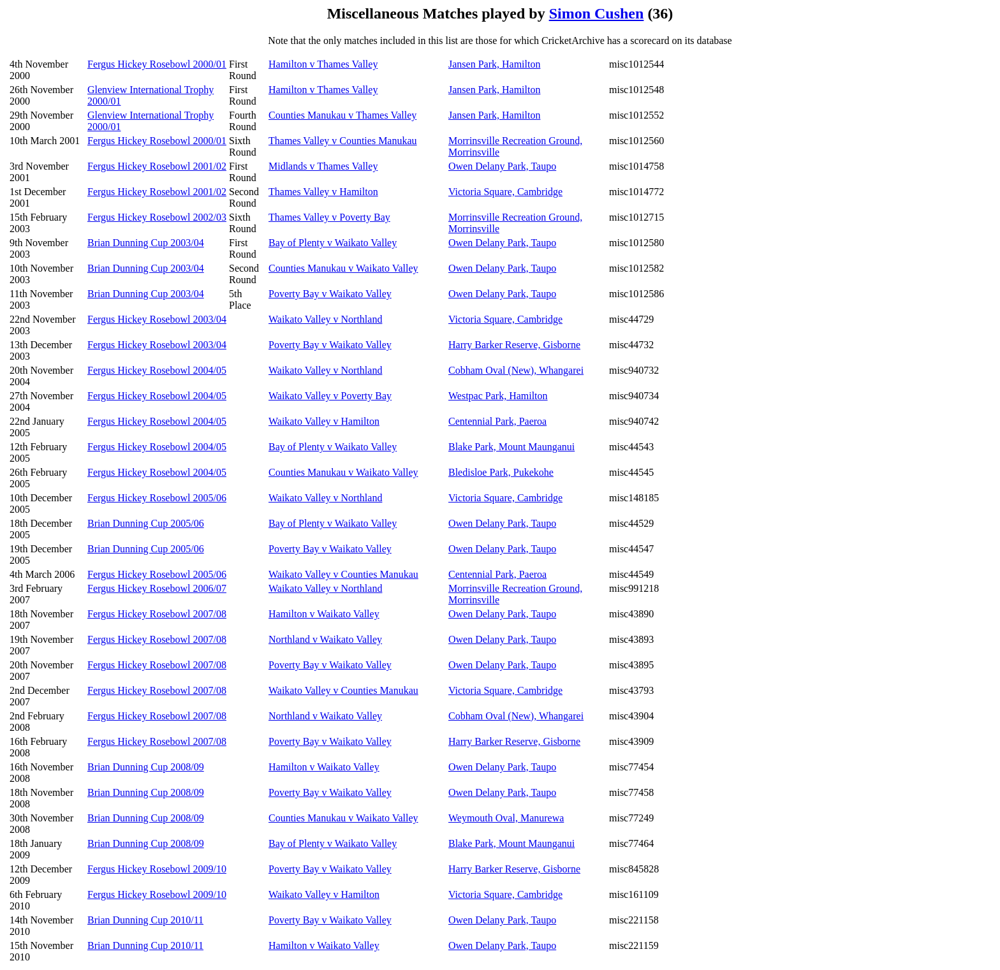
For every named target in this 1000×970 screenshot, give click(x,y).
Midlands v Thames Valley (323, 166)
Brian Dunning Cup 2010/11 (145, 920)
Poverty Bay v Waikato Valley (330, 293)
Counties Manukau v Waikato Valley (343, 268)
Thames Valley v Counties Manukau (342, 140)
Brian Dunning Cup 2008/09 (145, 766)
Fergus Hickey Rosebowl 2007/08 (156, 613)
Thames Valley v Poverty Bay (329, 217)
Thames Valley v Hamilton (323, 191)
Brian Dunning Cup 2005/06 (145, 523)
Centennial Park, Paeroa (497, 421)
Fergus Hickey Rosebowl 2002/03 (156, 217)
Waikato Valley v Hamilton (323, 421)
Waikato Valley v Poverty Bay (330, 395)
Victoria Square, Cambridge (505, 191)
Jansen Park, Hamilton (494, 64)
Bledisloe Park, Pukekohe (501, 472)
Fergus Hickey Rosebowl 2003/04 (156, 319)
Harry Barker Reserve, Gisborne (514, 344)
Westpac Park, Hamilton (498, 395)
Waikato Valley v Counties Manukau (343, 574)
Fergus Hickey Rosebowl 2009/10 (156, 868)
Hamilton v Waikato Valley (323, 613)
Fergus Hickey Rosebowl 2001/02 (156, 166)
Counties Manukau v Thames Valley (342, 115)
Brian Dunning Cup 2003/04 (145, 242)
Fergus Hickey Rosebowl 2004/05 (156, 370)
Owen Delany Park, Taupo (502, 166)
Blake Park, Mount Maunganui (511, 446)
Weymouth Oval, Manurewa (506, 817)
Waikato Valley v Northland (325, 319)
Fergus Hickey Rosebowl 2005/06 (156, 497)
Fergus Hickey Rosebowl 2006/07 (156, 588)
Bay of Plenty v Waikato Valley (332, 242)
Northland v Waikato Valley (325, 639)
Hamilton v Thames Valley (323, 64)
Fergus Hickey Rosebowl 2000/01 (156, 64)
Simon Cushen (596, 13)
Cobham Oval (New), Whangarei (516, 370)
